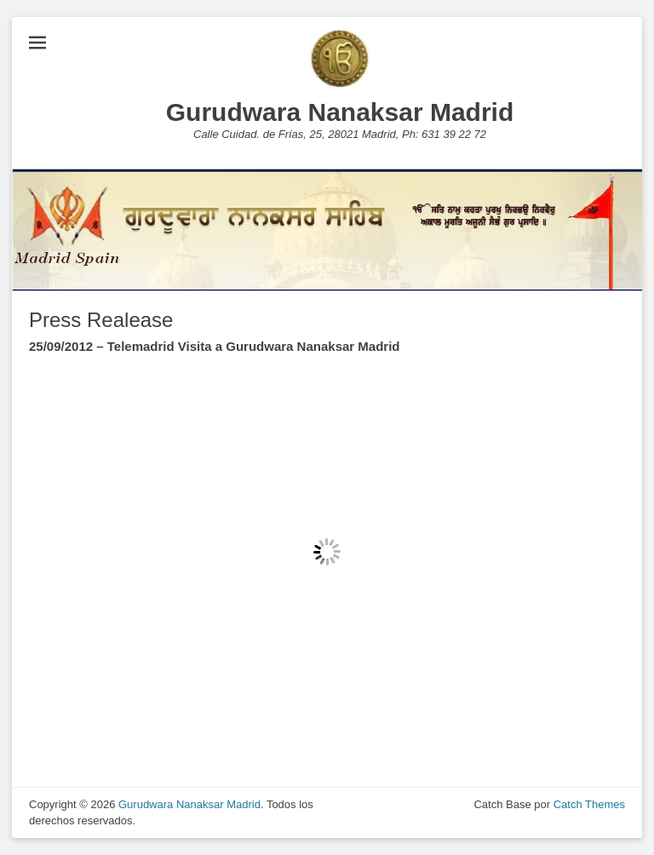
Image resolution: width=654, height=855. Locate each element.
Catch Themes (589, 804)
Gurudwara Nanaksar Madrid (339, 112)
